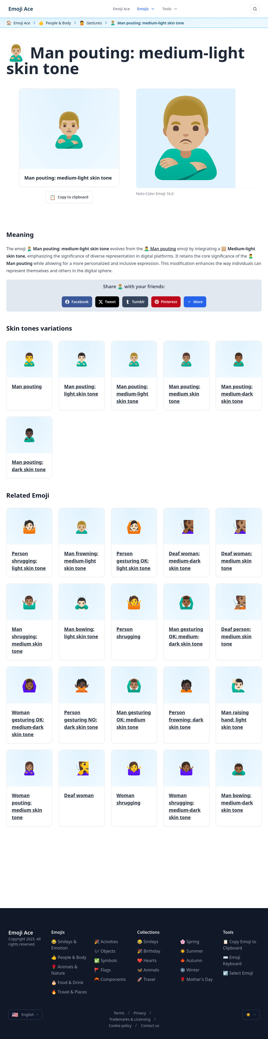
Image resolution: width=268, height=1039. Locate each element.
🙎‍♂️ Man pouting (160, 249)
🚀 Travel (146, 979)
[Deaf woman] (82, 788)
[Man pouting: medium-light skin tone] (134, 375)
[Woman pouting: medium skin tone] (29, 788)
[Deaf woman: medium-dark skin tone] (186, 542)
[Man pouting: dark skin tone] (29, 447)
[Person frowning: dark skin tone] (186, 704)
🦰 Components (110, 979)
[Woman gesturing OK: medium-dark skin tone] (29, 704)
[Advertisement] (134, 871)
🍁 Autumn (191, 960)
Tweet (107, 301)
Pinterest (166, 301)
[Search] (255, 9)
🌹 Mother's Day (196, 979)
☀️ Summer (191, 951)
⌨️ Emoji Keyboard (232, 960)
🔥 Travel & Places (69, 992)
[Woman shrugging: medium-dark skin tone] (186, 788)
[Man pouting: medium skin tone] (186, 375)
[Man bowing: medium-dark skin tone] (239, 788)
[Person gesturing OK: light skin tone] (134, 542)
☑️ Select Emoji (238, 973)
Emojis (146, 8)
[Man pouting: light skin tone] (82, 375)
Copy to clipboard (69, 197)
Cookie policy (120, 1025)
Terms (119, 1012)
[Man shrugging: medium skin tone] (29, 622)
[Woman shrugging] (134, 788)
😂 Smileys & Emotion (64, 945)
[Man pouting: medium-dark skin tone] (239, 375)
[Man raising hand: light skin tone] (239, 704)
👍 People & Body (68, 957)
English (25, 1014)
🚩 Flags (102, 970)
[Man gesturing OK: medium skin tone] (134, 704)
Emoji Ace (20, 8)
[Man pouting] (29, 375)
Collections (148, 932)
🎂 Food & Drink (67, 982)
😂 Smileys (147, 941)
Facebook (76, 301)
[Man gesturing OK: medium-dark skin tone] (186, 622)
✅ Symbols (105, 960)
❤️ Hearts (147, 960)
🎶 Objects (104, 951)
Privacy (140, 1012)
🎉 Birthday (148, 951)
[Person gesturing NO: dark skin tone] (82, 704)
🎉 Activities (106, 941)
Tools (170, 8)
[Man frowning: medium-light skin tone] (82, 542)
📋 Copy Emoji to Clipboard (239, 945)
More (195, 301)
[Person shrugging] (134, 622)
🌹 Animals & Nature (64, 970)
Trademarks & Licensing (129, 1019)
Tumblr (135, 301)
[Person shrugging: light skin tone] (29, 542)
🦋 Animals (148, 970)
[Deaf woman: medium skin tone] (239, 542)
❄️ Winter (189, 970)
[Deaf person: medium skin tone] (239, 622)
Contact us (150, 1025)
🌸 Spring (189, 941)
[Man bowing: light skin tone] (82, 622)
